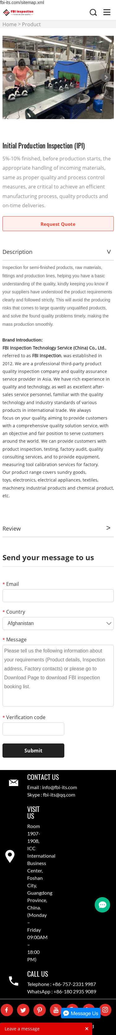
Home (9, 24)
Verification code (23, 717)
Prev (10, 77)
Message (14, 639)
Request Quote (58, 224)
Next (106, 77)
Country (13, 611)
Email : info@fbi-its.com (52, 787)
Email (10, 584)
